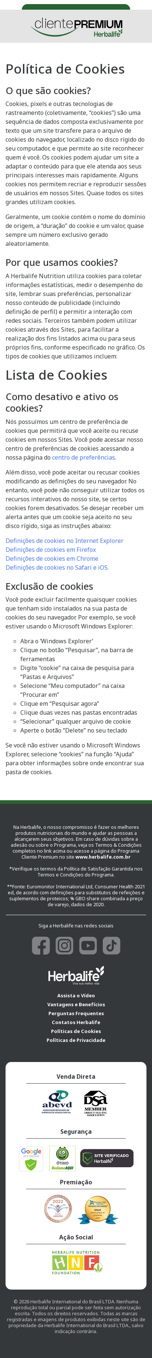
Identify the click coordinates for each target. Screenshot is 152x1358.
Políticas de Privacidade (76, 1040)
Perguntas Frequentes (76, 1013)
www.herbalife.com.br (103, 856)
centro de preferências (83, 457)
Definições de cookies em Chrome (52, 558)
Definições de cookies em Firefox (51, 550)
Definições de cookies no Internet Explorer (65, 541)
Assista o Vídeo (76, 995)
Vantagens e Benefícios (76, 1004)
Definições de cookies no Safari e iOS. (57, 567)
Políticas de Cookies (76, 1031)
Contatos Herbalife (76, 1022)
